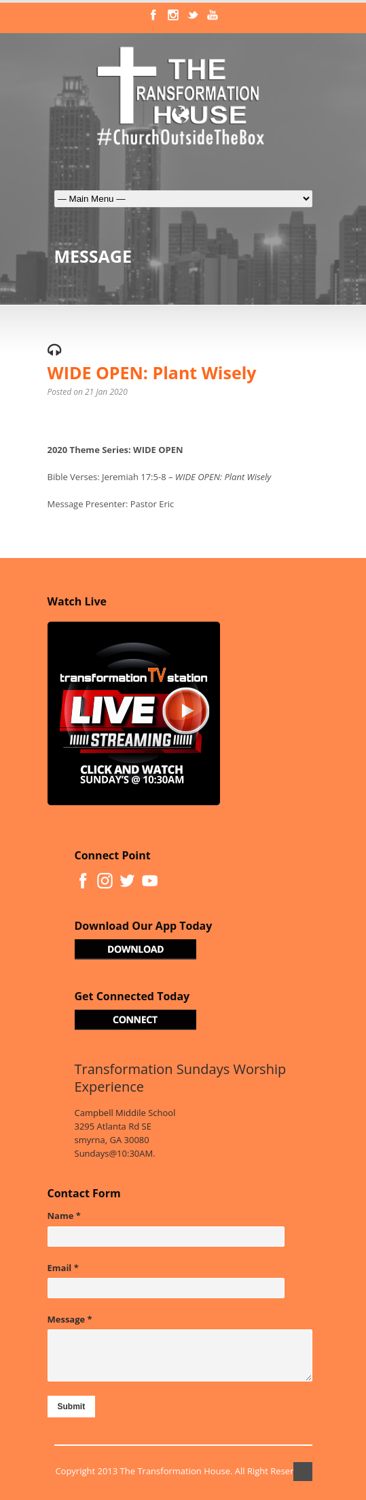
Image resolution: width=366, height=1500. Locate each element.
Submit (72, 1406)
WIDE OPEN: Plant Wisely (152, 372)
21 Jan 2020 (106, 392)
